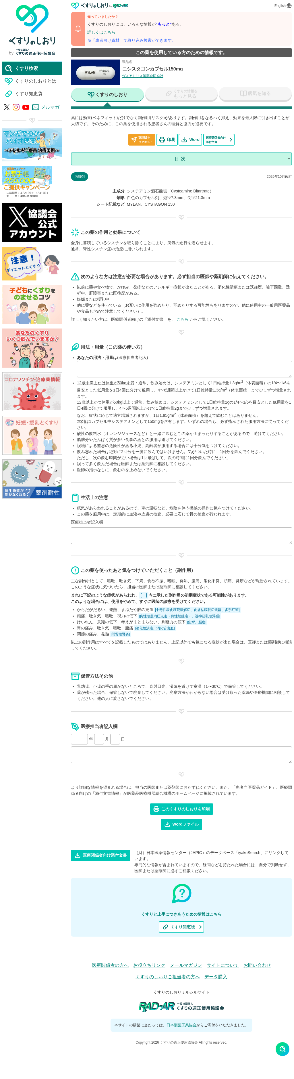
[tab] (107, 95)
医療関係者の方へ (110, 965)
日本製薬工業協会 (181, 1025)
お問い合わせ (257, 965)
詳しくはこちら (101, 32)
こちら (183, 319)
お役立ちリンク (149, 965)
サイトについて (223, 965)
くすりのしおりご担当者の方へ (168, 976)
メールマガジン (186, 965)
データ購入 (215, 976)
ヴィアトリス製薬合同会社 (142, 76)
